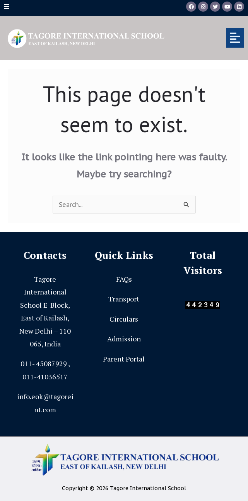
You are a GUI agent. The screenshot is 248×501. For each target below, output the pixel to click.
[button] (211, 38)
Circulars (123, 319)
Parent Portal (124, 358)
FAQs (124, 279)
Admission (124, 338)
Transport (123, 298)
